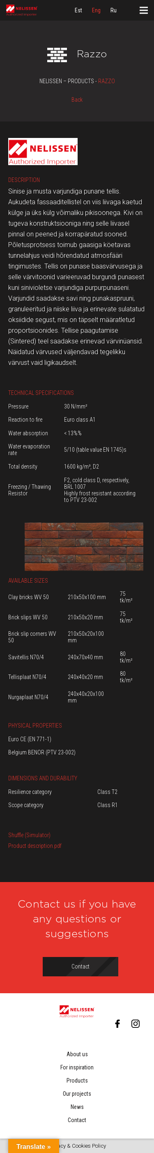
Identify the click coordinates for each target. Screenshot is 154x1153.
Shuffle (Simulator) (29, 835)
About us (77, 1054)
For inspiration (77, 1067)
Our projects (77, 1093)
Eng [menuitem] (96, 10)
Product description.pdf (35, 846)
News (77, 1107)
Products (77, 1080)
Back (77, 99)
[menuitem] (78, 10)
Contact (77, 1120)
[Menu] (143, 10)
